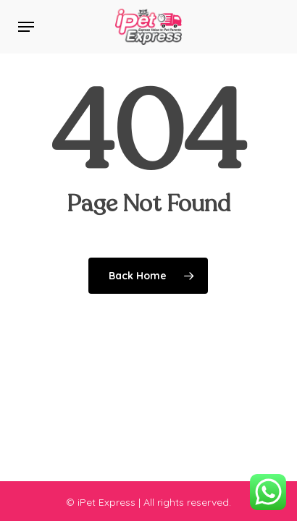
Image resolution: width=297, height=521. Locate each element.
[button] (26, 27)
